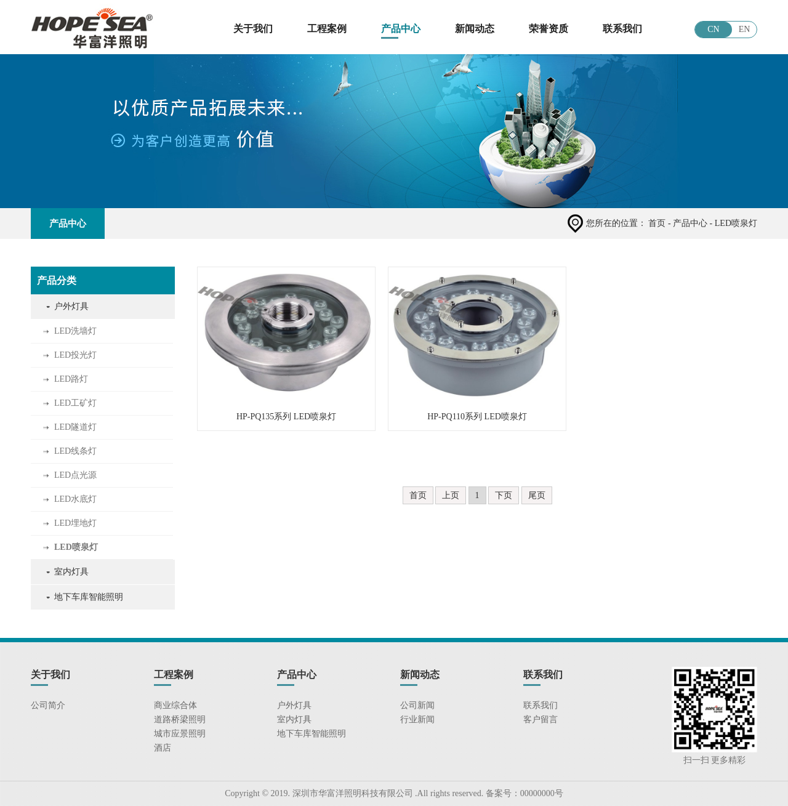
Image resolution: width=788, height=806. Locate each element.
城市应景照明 (180, 733)
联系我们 (622, 28)
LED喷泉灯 (76, 547)
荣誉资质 (548, 28)
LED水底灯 (75, 499)
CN (713, 29)
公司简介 (48, 705)
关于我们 (253, 28)
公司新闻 (417, 705)
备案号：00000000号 (523, 793)
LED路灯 (71, 379)
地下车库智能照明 (88, 597)
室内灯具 (71, 571)
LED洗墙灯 (75, 331)
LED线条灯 (75, 451)
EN (744, 29)
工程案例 (327, 28)
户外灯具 (71, 306)
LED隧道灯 (75, 427)
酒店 (162, 747)
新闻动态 (474, 28)
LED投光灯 (75, 355)
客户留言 (540, 719)
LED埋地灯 (75, 523)
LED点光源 (75, 475)
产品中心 (400, 28)
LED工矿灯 (75, 403)
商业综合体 (175, 705)
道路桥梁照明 (180, 719)
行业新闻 (417, 719)
